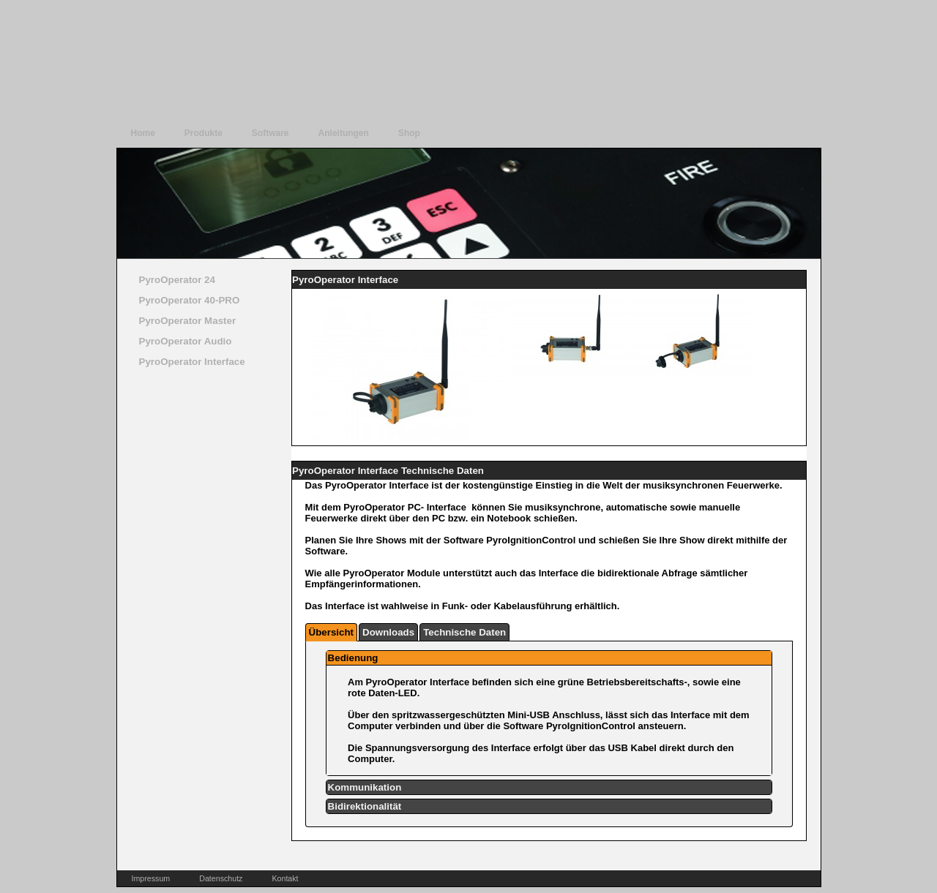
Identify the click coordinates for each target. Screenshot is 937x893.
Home (143, 133)
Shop (409, 133)
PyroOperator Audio (185, 341)
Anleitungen (343, 133)
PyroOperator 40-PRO (189, 300)
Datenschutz (220, 878)
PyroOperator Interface (192, 361)
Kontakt (285, 878)
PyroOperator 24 (177, 279)
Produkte (203, 133)
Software (270, 133)
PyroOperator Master (187, 320)
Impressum (151, 878)
